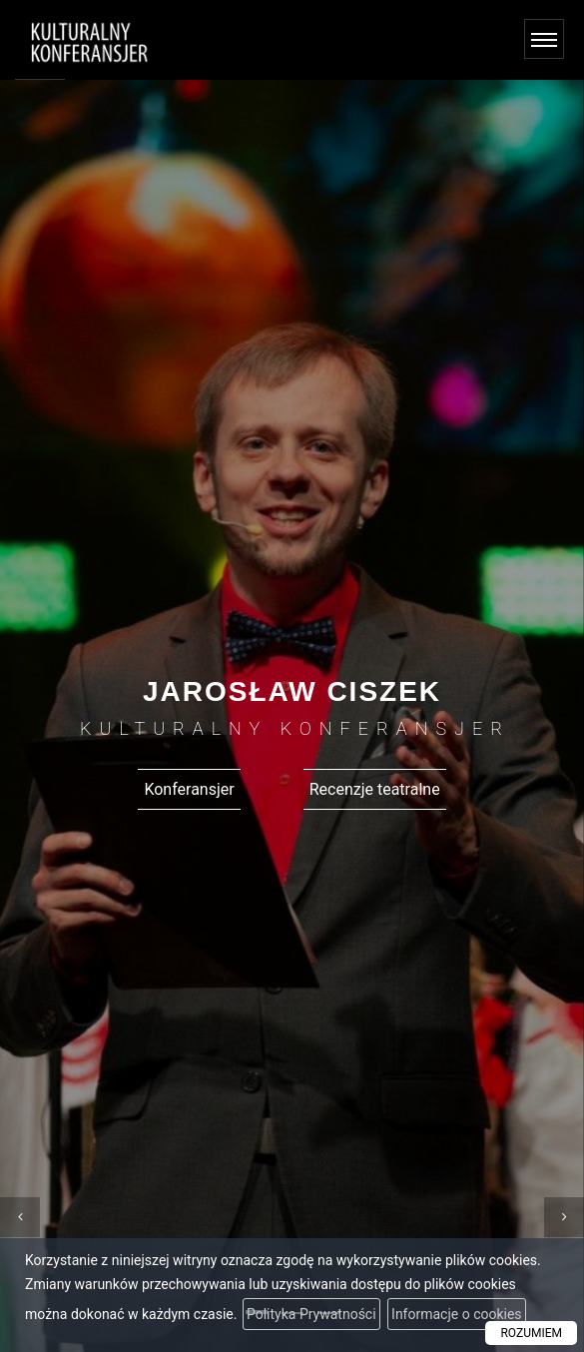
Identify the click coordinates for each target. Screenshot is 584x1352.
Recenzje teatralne (374, 789)
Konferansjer (189, 789)
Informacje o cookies (456, 1314)
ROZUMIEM (531, 1333)
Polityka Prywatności (311, 1314)
